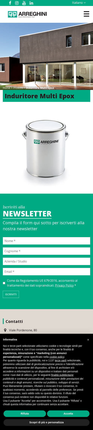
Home (6, 88)
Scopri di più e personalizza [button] (46, 422)
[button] (88, 340)
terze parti (60, 360)
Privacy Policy (64, 285)
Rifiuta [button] (25, 413)
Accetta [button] (68, 413)
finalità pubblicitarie (62, 374)
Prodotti (18, 88)
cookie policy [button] (56, 356)
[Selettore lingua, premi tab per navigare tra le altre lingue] (78, 3)
